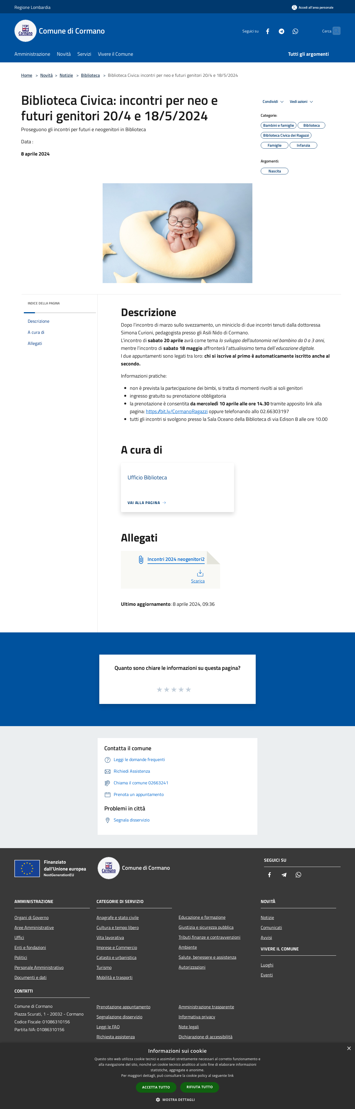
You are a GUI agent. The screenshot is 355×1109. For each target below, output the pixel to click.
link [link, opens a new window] (231, 1075)
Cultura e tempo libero (118, 927)
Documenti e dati (30, 977)
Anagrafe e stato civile (118, 917)
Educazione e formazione (202, 917)
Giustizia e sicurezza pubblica (206, 927)
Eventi (267, 974)
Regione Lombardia (32, 7)
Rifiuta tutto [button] (200, 1087)
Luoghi (267, 965)
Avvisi (266, 937)
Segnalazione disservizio (119, 1016)
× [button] (349, 1049)
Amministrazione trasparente (206, 1006)
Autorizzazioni (192, 967)
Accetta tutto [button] (156, 1087)
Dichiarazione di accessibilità (205, 1036)
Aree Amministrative (34, 927)
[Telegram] (270, 30)
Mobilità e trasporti (115, 977)
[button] (177, 1099)
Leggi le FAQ (108, 1026)
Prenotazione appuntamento (123, 1006)
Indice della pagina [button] (44, 303)
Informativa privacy (197, 1016)
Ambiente (188, 947)
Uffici (19, 937)
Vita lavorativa (110, 937)
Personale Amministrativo (39, 967)
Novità (46, 75)
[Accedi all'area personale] (313, 7)
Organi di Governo (31, 917)
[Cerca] (334, 30)
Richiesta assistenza (116, 1036)
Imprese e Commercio (117, 947)
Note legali (189, 1026)
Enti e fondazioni (30, 947)
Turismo (104, 967)
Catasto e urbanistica (116, 957)
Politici (20, 957)
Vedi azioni (302, 101)
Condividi (274, 101)
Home (26, 75)
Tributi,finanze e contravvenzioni (209, 937)
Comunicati (271, 927)
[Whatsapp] (284, 30)
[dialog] (177, 1076)
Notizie (66, 75)
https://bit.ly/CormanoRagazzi (177, 411)
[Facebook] (256, 30)
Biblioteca (90, 75)
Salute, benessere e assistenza (207, 957)
